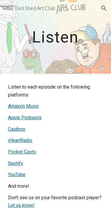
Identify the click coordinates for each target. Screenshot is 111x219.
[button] (7, 8)
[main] (56, 37)
